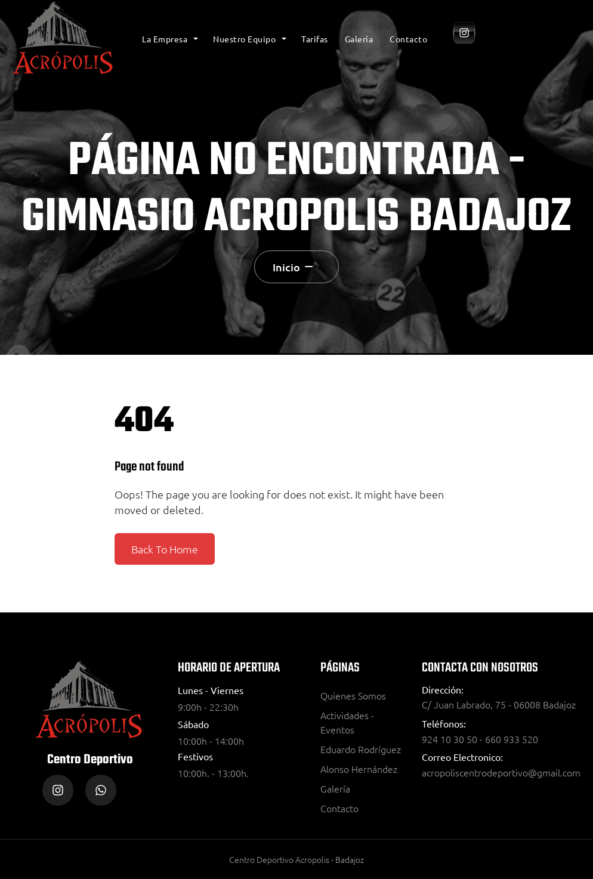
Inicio (286, 267)
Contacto (408, 38)
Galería (359, 38)
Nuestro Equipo (244, 38)
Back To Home (164, 549)
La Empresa (164, 38)
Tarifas (314, 38)
